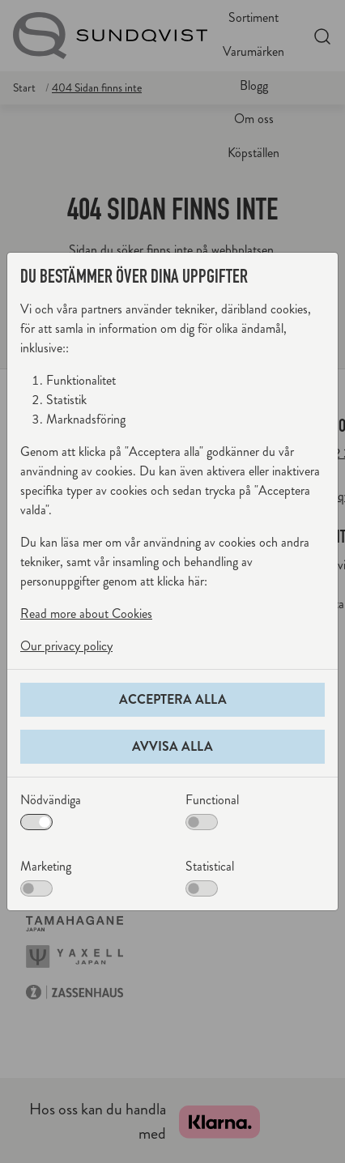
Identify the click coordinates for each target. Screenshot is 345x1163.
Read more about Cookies (86, 613)
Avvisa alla (172, 746)
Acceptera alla (173, 699)
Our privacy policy (66, 646)
